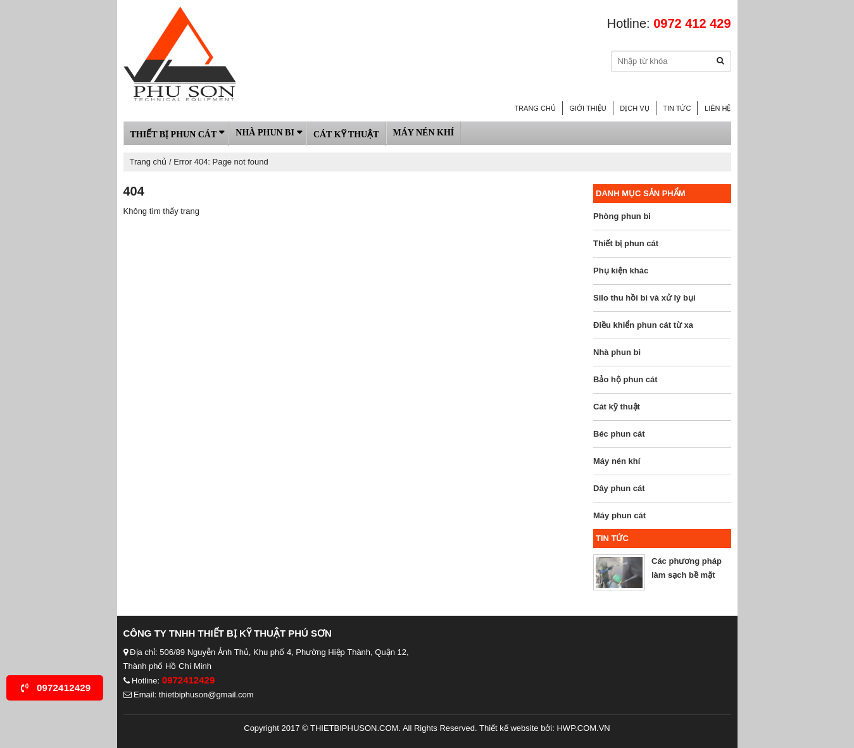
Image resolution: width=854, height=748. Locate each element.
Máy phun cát (619, 515)
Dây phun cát (619, 488)
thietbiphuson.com (354, 728)
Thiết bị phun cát (173, 134)
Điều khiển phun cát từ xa (643, 325)
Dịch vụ (634, 108)
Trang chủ (534, 108)
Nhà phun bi (264, 132)
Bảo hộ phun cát (625, 379)
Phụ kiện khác (620, 270)
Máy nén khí (424, 132)
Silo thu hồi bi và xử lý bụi (644, 297)
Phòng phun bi (622, 216)
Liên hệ (718, 108)
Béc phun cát (619, 434)
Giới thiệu (587, 108)
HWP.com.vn (583, 728)
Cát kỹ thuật (346, 134)
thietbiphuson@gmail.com (206, 694)
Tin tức (677, 108)
